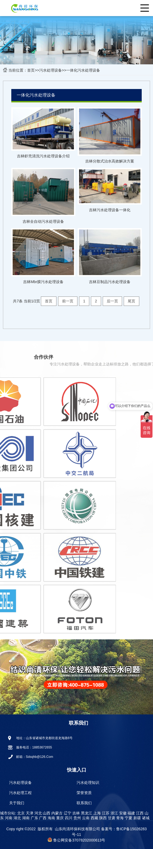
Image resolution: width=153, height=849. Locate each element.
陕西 (102, 818)
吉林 (75, 813)
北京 (20, 813)
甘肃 (111, 818)
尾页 (131, 301)
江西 (139, 813)
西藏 (94, 818)
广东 (34, 818)
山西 (46, 813)
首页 (31, 70)
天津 (29, 813)
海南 (51, 818)
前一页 (67, 301)
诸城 (145, 818)
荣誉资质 (84, 793)
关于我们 (16, 803)
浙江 (113, 813)
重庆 (59, 818)
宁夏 (128, 818)
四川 (68, 818)
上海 (96, 813)
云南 (85, 818)
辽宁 (67, 813)
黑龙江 (86, 813)
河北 (37, 813)
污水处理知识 (88, 782)
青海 (119, 818)
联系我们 (84, 803)
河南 (8, 818)
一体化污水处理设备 (83, 70)
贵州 (76, 818)
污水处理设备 (50, 70)
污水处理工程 (20, 793)
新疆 (136, 818)
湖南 (25, 818)
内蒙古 (56, 813)
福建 (131, 813)
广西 (42, 818)
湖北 (16, 818)
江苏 (105, 813)
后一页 (112, 301)
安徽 (122, 813)
